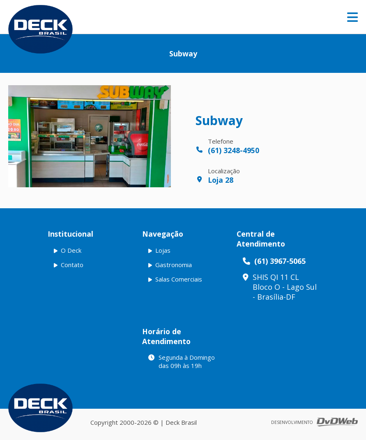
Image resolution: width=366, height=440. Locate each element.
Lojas (162, 250)
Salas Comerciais (178, 279)
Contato (72, 265)
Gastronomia (173, 265)
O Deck (71, 250)
